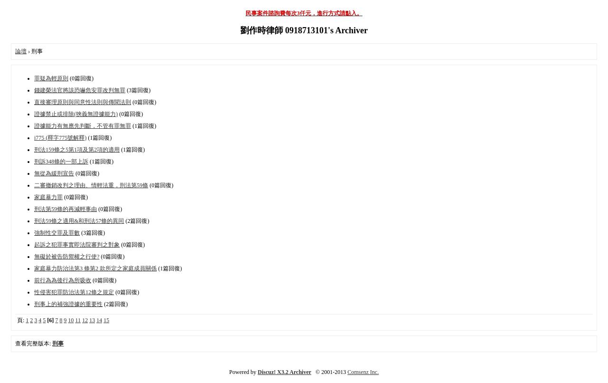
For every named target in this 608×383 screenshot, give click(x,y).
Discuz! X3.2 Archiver (285, 372)
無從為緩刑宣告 (54, 173)
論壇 (21, 51)
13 (92, 320)
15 (106, 320)
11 (78, 320)
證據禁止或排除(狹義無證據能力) (76, 114)
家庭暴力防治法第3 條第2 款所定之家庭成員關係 (95, 268)
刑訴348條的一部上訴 (61, 161)
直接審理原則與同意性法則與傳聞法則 (82, 102)
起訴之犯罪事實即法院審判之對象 (77, 244)
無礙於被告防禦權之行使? (66, 256)
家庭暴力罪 (48, 197)
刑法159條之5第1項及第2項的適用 (77, 149)
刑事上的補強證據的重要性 (68, 304)
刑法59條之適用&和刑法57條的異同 (79, 221)
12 (85, 320)
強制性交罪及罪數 (57, 233)
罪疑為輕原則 (51, 78)
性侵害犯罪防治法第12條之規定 (74, 292)
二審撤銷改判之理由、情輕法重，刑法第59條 (91, 185)
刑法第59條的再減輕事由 (65, 209)
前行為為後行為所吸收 (62, 280)
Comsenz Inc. (363, 372)
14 (99, 320)
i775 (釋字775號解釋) (60, 137)
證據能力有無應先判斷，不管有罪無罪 (82, 126)
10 (71, 320)
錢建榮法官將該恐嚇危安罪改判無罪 (79, 90)
